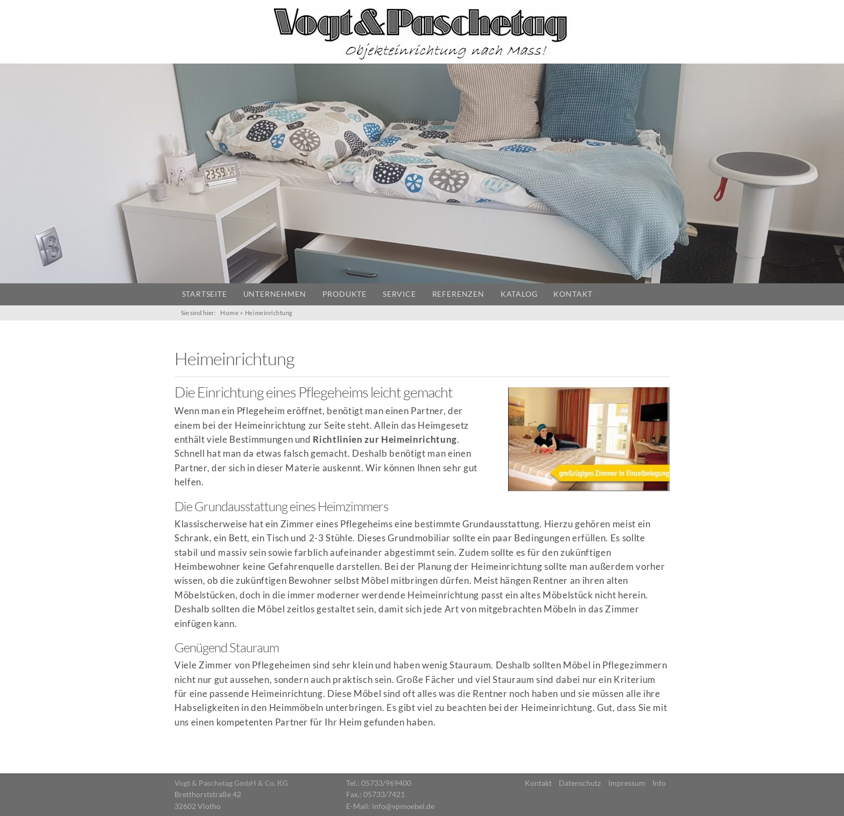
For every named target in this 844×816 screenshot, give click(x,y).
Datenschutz (580, 783)
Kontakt (573, 294)
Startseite (204, 294)
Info (659, 783)
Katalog (519, 294)
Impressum (626, 783)
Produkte (344, 294)
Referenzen (458, 294)
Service (399, 294)
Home (229, 313)
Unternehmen (274, 294)
